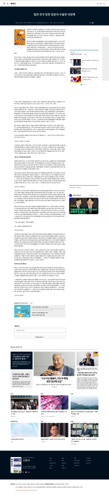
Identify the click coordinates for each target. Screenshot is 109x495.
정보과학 (64, 463)
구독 (31, 303)
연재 (75, 458)
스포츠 (51, 465)
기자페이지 (76, 465)
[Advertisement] (36, 89)
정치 (50, 458)
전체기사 (64, 468)
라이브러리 (76, 463)
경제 (63, 458)
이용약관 (42, 484)
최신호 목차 (77, 460)
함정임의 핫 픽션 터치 (21, 303)
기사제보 (88, 458)
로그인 (104, 3)
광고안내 (88, 463)
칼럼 (50, 468)
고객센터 (37, 484)
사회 (50, 460)
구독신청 (88, 460)
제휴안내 (33, 484)
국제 (63, 460)
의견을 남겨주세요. (20, 330)
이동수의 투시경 (76, 54)
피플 (63, 465)
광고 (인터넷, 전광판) (25, 484)
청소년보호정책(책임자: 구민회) (61, 484)
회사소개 (17, 484)
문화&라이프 (52, 463)
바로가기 (91, 195)
